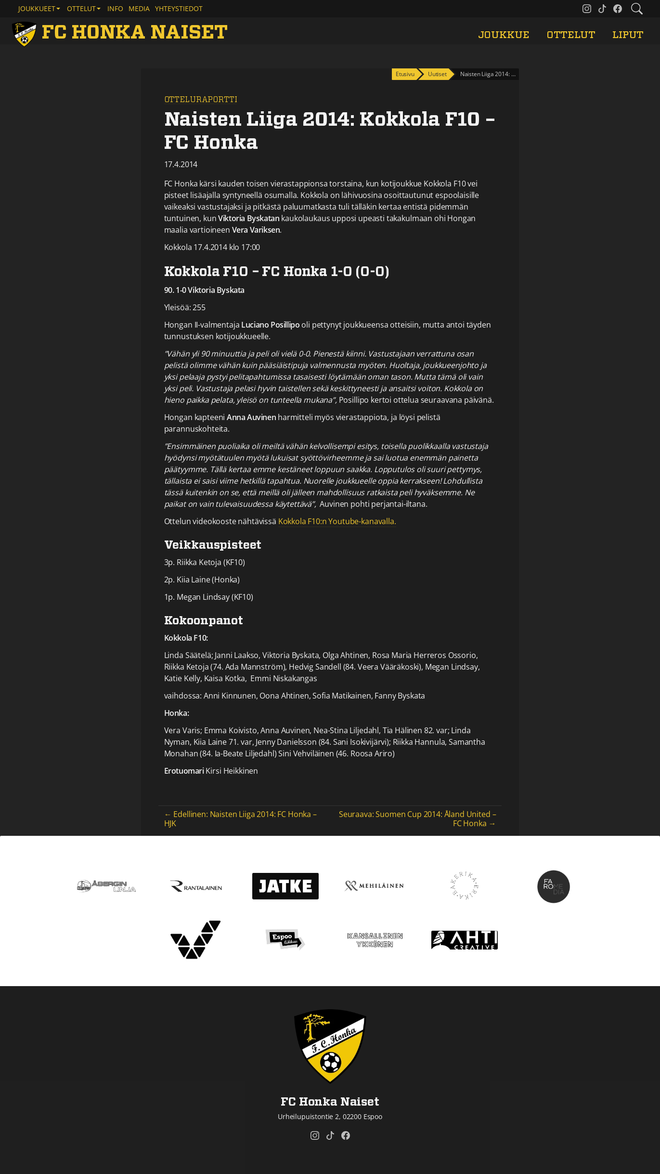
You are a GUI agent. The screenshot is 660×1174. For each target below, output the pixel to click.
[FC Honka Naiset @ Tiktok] (602, 8)
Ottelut (570, 35)
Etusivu (405, 74)
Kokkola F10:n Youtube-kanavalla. (337, 521)
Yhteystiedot (179, 8)
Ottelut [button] (81, 8)
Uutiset (437, 74)
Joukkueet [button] (36, 8)
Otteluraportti (200, 100)
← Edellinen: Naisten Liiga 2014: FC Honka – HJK (240, 819)
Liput (628, 35)
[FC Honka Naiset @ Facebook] (617, 8)
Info (115, 8)
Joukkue (504, 35)
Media (139, 8)
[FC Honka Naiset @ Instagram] (587, 8)
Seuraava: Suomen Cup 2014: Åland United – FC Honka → (417, 819)
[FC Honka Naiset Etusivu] (121, 32)
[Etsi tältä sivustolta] (637, 8)
